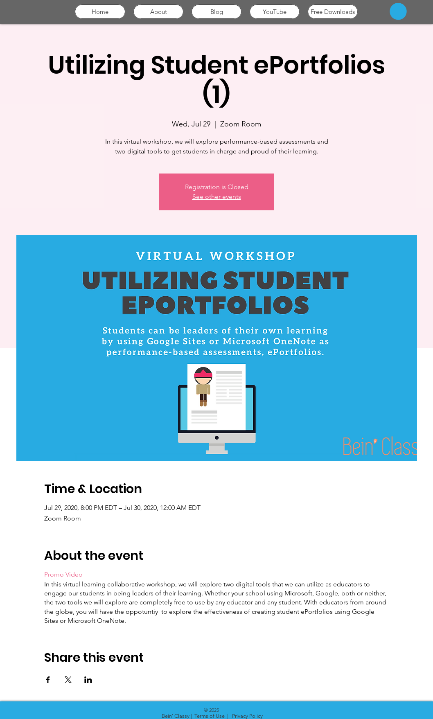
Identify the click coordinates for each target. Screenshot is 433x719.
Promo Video (63, 574)
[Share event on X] (68, 679)
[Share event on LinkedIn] (88, 679)
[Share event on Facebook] (48, 679)
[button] (398, 11)
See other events (216, 197)
